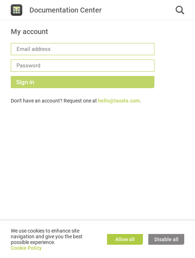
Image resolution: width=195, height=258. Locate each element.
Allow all (125, 239)
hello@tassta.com (119, 101)
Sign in (25, 82)
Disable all (166, 239)
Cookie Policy (26, 248)
